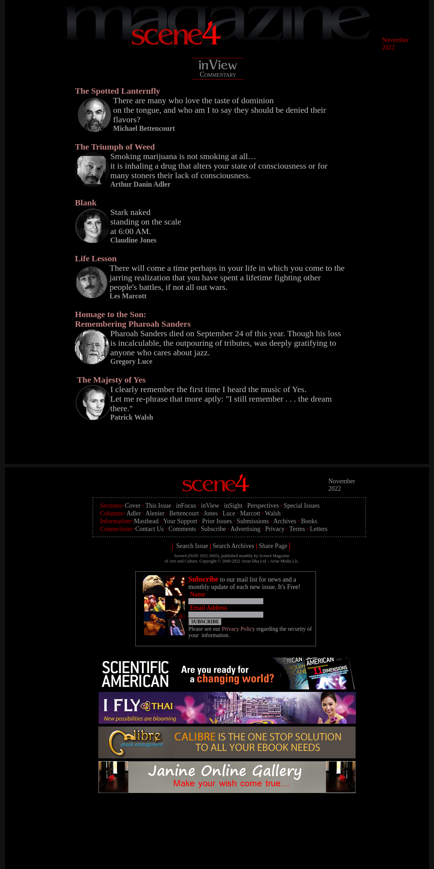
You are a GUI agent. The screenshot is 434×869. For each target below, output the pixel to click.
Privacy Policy (238, 629)
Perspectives (263, 505)
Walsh (273, 513)
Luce (229, 513)
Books (309, 521)
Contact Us (149, 528)
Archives (284, 521)
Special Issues (301, 505)
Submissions (253, 521)
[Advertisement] (229, 813)
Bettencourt (184, 513)
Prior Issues (217, 521)
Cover (133, 505)
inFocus (186, 505)
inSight (233, 505)
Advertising (245, 528)
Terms (297, 528)
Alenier (154, 513)
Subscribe (213, 528)
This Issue (158, 505)
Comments (182, 528)
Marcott (250, 513)
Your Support (180, 521)
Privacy (275, 528)
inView (210, 505)
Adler (134, 513)
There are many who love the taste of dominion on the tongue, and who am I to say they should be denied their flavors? (219, 110)
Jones (211, 513)
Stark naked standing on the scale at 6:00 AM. (145, 222)
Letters (319, 528)
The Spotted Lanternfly (117, 90)
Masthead (146, 521)
